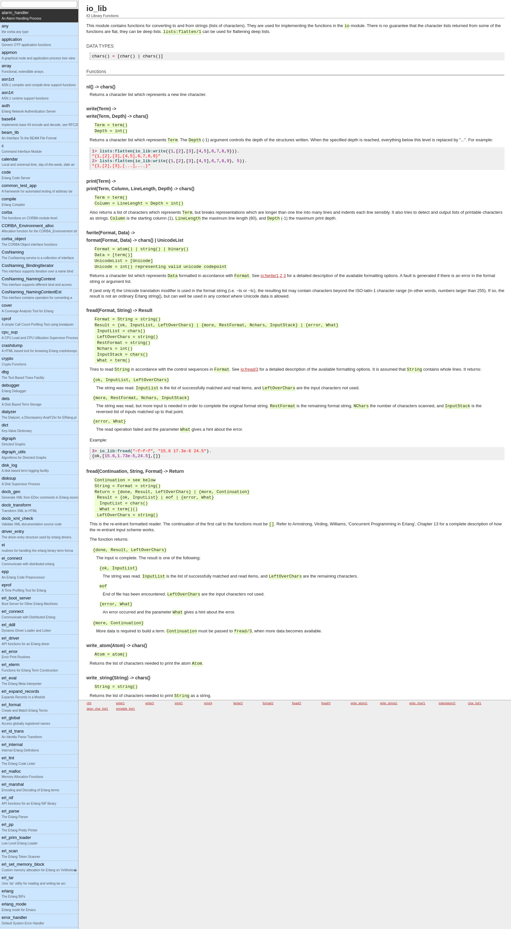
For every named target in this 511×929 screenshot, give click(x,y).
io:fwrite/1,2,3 (273, 277)
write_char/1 (417, 703)
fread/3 (325, 703)
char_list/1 (474, 703)
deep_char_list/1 (97, 708)
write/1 (120, 703)
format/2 (268, 703)
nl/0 (89, 703)
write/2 (149, 703)
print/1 (179, 703)
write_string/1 (389, 703)
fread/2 (296, 703)
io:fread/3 (249, 371)
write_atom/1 (359, 703)
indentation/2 (447, 703)
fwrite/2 (238, 703)
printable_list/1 (125, 708)
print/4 (208, 703)
